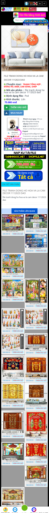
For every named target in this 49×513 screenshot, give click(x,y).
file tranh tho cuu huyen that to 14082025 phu (12, 434)
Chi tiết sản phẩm (10, 184)
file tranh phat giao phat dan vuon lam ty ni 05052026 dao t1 (12, 297)
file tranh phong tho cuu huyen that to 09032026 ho (36, 378)
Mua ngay (13, 113)
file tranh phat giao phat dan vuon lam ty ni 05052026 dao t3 (12, 274)
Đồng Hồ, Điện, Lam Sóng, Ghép (20, 86)
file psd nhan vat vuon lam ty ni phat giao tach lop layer (12, 328)
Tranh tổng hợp (32, 84)
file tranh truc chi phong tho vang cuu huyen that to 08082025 (12, 403)
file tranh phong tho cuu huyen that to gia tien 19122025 (12, 506)
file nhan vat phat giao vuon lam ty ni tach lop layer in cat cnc (36, 325)
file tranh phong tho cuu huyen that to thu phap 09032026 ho (36, 350)
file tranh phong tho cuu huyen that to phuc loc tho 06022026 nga (12, 378)
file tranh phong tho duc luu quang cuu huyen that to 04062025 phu (12, 461)
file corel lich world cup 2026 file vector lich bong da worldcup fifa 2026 (12, 231)
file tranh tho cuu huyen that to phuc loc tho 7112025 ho (36, 406)
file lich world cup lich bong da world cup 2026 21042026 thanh (36, 229)
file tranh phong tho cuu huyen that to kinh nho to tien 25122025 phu (36, 482)
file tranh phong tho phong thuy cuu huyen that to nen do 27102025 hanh (36, 437)
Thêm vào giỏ (15, 107)
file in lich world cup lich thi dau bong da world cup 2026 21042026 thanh (36, 248)
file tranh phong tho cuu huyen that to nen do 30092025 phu (36, 459)
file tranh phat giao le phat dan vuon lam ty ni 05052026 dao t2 (36, 303)
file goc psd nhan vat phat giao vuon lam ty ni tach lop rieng (12, 350)
